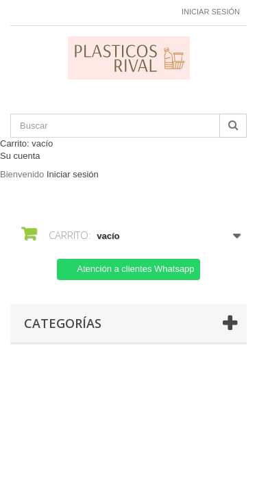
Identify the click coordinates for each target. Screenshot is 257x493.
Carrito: (26, 143)
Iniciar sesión (211, 12)
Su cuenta (20, 156)
